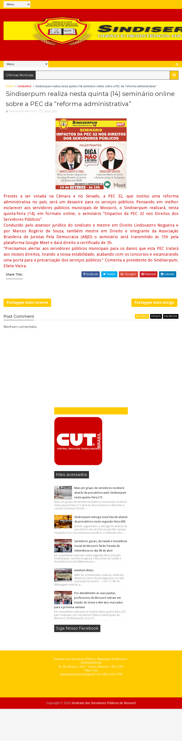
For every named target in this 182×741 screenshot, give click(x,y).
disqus (156, 316)
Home (9, 86)
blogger (142, 316)
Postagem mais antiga (154, 302)
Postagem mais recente (27, 302)
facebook (170, 316)
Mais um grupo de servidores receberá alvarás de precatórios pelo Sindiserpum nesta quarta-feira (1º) (100, 492)
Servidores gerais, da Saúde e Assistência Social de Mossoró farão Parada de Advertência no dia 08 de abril (100, 545)
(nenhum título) (83, 570)
